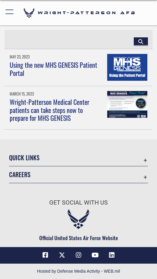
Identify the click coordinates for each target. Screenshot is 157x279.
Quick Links (24, 157)
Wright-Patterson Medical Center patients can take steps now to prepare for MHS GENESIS (49, 110)
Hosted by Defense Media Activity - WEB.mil (78, 271)
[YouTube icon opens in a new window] (95, 255)
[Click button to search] (141, 41)
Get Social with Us (78, 202)
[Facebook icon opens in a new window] (45, 255)
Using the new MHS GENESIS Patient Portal (53, 68)
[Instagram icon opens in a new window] (78, 255)
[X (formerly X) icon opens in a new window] (61, 255)
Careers (19, 174)
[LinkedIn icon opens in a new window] (111, 255)
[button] (10, 13)
